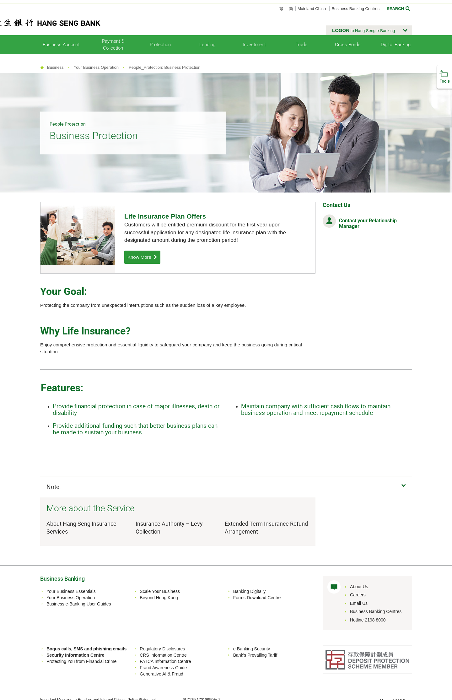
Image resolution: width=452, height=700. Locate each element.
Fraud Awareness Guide (163, 667)
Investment (254, 44)
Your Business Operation (96, 67)
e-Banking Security (251, 648)
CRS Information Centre (163, 655)
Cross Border (348, 44)
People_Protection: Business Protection (164, 67)
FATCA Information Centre (165, 661)
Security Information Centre (75, 655)
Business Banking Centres (355, 8)
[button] (369, 30)
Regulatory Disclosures (162, 648)
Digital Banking (396, 44)
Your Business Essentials (71, 591)
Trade (301, 44)
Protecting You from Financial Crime (81, 661)
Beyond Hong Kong (159, 597)
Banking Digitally (249, 591)
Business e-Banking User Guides (78, 603)
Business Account (61, 44)
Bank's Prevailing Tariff (255, 655)
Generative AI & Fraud (161, 673)
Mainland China (312, 8)
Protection (160, 44)
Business (55, 67)
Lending (207, 44)
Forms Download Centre (257, 597)
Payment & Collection (113, 44)
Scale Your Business (160, 591)
